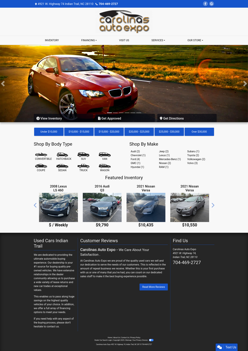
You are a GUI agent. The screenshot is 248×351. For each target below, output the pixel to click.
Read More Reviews (153, 286)
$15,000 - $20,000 (109, 131)
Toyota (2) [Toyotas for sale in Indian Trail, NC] (193, 155)
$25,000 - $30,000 (169, 131)
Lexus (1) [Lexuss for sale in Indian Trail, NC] (164, 155)
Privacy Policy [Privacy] (135, 337)
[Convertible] (43, 156)
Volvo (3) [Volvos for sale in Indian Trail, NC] (192, 163)
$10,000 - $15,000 (79, 131)
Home (110, 337)
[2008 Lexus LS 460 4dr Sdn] (58, 207)
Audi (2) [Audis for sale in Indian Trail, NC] (135, 151)
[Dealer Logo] (124, 21)
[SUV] (83, 156)
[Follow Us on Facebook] (205, 3)
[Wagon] (105, 168)
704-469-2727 (108, 4)
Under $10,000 (48, 131)
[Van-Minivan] (105, 156)
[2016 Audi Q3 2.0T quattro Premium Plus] (102, 207)
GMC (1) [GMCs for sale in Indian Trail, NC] (135, 163)
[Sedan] (62, 168)
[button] (3, 83)
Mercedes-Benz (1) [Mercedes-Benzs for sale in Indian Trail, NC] (170, 159)
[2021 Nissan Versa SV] (146, 207)
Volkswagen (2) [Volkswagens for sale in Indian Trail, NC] (196, 159)
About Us (116, 337)
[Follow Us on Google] (211, 3)
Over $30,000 (199, 131)
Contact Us (125, 337)
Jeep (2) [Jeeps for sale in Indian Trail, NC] (164, 151)
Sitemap (128, 340)
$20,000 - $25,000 (139, 131)
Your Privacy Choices (143, 340)
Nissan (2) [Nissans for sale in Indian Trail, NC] (165, 163)
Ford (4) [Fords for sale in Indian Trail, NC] (135, 159)
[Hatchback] (63, 156)
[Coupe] (41, 168)
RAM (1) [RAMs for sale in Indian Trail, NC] (163, 167)
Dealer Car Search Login (103, 340)
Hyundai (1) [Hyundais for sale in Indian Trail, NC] (137, 167)
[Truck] (83, 168)
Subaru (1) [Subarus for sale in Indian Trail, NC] (193, 151)
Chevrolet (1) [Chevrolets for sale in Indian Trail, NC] (138, 155)
